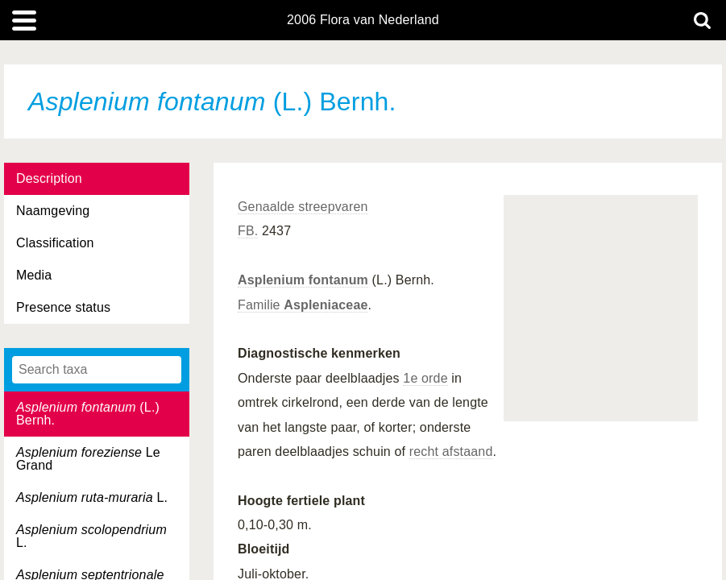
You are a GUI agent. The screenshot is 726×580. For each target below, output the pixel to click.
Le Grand (88, 458)
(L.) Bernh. (88, 413)
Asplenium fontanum (303, 280)
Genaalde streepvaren (303, 206)
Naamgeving (52, 211)
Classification (55, 243)
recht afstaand (451, 451)
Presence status (63, 307)
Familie (303, 305)
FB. (248, 231)
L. (92, 497)
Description (49, 178)
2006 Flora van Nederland (363, 20)
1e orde (425, 378)
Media (34, 275)
